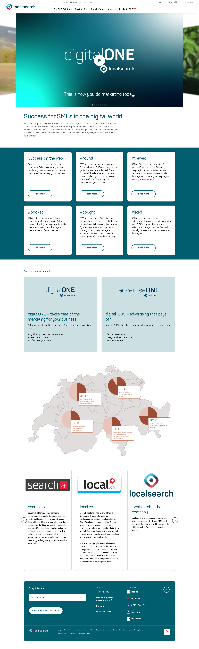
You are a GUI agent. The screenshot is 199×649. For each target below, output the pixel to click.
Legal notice (62, 630)
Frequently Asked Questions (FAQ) (104, 599)
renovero (133, 613)
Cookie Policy (89, 630)
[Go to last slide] (24, 520)
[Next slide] (175, 520)
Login (161, 2)
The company (102, 592)
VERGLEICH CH (136, 606)
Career (57, 2)
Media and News (104, 611)
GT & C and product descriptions (131, 630)
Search (173, 2)
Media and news (70, 2)
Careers (100, 606)
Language (185, 2)
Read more (40, 194)
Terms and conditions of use (106, 630)
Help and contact (87, 2)
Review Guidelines (83, 633)
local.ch (132, 592)
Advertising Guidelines (66, 633)
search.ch (133, 599)
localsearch (101, 587)
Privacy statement (76, 630)
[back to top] (166, 590)
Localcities (134, 619)
